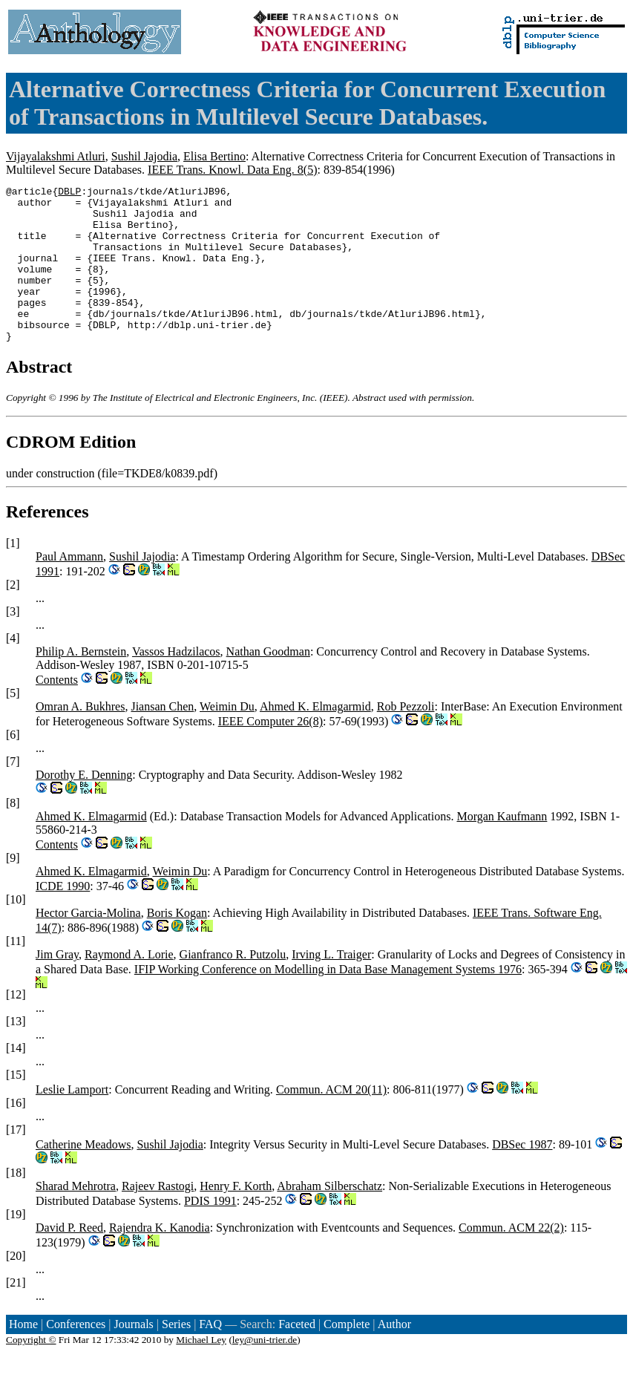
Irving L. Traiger (331, 985)
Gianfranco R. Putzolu (233, 985)
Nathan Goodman (268, 682)
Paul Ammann (69, 587)
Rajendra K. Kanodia (159, 1258)
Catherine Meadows (83, 1175)
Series (176, 1355)
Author (394, 1355)
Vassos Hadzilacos (176, 682)
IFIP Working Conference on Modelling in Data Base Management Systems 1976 (328, 1000)
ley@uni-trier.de (264, 1370)
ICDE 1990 (63, 917)
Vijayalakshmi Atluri (55, 156)
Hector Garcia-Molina (88, 944)
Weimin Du (227, 737)
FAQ (210, 1355)
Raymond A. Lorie (129, 985)
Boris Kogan (177, 944)
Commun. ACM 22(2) (511, 1258)
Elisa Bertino (214, 156)
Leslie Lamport (72, 1120)
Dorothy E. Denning (84, 806)
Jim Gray (57, 985)
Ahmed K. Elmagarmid (315, 737)
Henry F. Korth (236, 1217)
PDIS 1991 (210, 1232)
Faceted (296, 1355)
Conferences (75, 1355)
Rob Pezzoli (406, 737)
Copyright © (31, 1370)
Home (23, 1355)
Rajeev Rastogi (158, 1217)
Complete (347, 1355)
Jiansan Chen (162, 737)
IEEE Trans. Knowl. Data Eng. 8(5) (232, 169)
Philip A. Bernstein (81, 682)
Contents (57, 711)
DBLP (69, 193)
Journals (133, 1355)
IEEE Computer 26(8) (270, 752)
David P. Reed (69, 1258)
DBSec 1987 (522, 1175)
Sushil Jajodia (144, 156)
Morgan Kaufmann (501, 847)
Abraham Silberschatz (329, 1217)
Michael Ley (201, 1370)
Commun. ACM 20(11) (331, 1120)
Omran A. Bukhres (80, 737)
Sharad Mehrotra (76, 1217)
